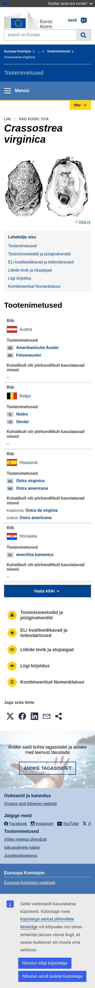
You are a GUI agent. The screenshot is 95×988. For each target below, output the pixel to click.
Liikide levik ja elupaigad (30, 270)
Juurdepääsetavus (20, 855)
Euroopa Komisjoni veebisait (29, 882)
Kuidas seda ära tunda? (70, 3)
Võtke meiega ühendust (25, 839)
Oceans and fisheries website (30, 803)
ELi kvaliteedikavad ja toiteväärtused (41, 262)
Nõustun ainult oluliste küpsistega (52, 976)
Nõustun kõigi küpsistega (44, 963)
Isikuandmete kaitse (22, 847)
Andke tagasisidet (47, 768)
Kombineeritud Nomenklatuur (34, 286)
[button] (10, 716)
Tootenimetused (58, 51)
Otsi (83, 35)
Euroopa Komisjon (17, 51)
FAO (82, 222)
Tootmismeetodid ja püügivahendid (39, 254)
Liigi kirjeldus (19, 278)
